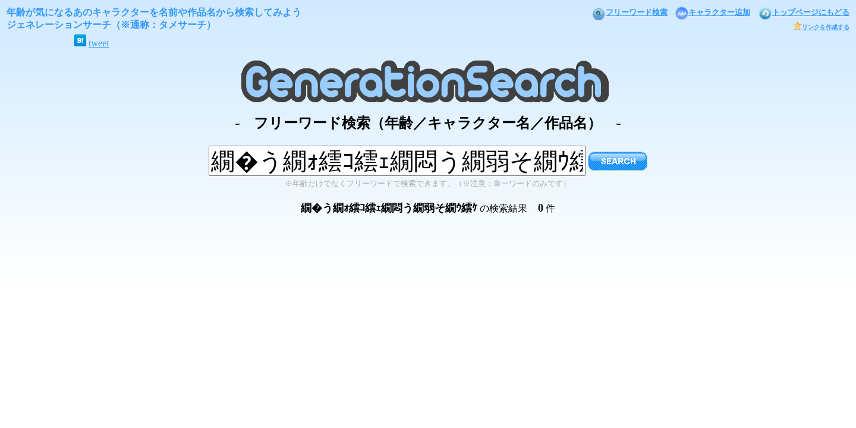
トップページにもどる (803, 12)
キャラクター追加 (712, 12)
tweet (99, 43)
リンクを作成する (821, 27)
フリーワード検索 (629, 12)
